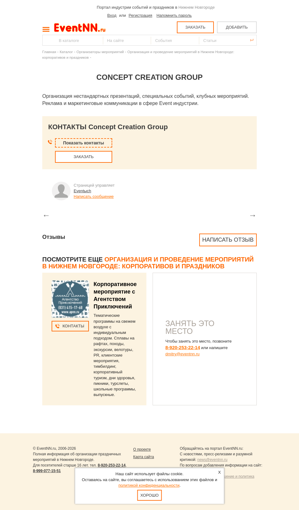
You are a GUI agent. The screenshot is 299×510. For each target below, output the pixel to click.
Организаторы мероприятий (100, 52)
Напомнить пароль (173, 15)
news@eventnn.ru (212, 460)
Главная (49, 52)
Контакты (73, 326)
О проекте (142, 449)
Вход (111, 15)
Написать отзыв (228, 240)
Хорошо (149, 495)
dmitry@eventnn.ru (182, 354)
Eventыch (82, 191)
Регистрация (140, 15)
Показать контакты (83, 142)
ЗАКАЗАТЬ (195, 27)
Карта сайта (143, 457)
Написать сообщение (94, 196)
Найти (47, 40)
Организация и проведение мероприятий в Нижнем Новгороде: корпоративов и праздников (148, 263)
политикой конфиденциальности (149, 485)
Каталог (66, 52)
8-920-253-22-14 (182, 347)
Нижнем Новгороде (196, 7)
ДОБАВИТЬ (237, 27)
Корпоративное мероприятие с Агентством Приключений (115, 295)
